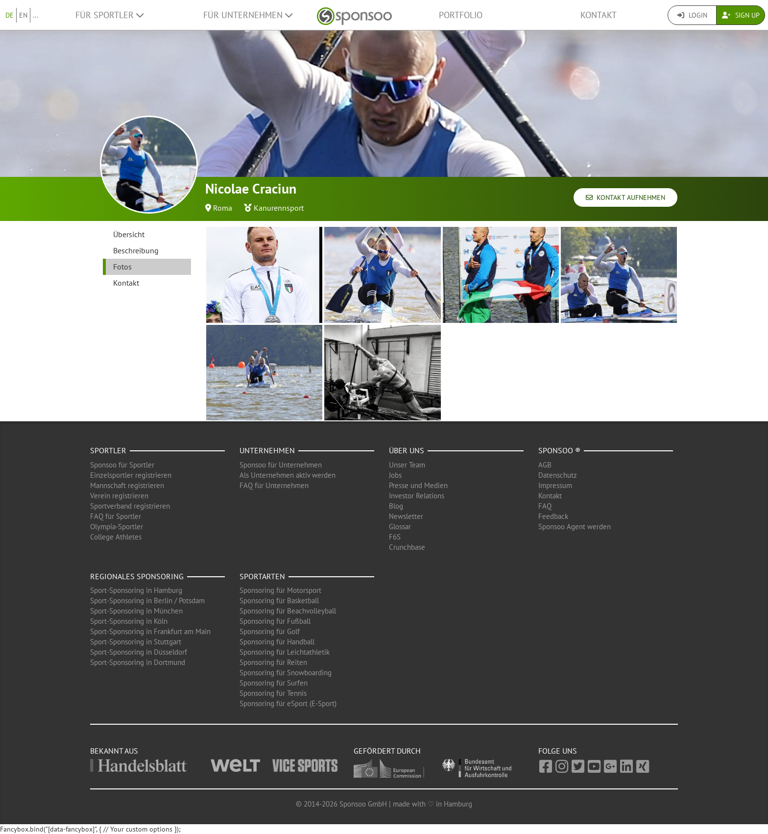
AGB (545, 464)
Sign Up (741, 15)
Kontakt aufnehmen (625, 197)
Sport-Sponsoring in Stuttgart (135, 641)
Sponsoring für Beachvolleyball (288, 610)
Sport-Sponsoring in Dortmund (137, 662)
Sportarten (262, 576)
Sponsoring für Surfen (274, 682)
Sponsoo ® (559, 450)
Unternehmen (267, 450)
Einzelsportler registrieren (130, 475)
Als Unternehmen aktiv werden (288, 475)
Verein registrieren (119, 495)
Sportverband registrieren (130, 506)
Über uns (406, 450)
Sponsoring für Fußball (275, 621)
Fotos (122, 266)
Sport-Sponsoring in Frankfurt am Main (150, 631)
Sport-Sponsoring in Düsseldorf (138, 652)
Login (692, 15)
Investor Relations (416, 495)
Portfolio (460, 15)
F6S (395, 536)
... (35, 15)
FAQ (545, 506)
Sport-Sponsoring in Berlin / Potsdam (147, 600)
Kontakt (598, 15)
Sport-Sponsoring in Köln (129, 621)
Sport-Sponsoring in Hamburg (136, 590)
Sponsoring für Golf (270, 631)
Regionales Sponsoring (137, 576)
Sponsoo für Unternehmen (281, 464)
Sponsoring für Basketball (279, 600)
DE (9, 15)
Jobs (395, 475)
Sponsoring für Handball (277, 641)
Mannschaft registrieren (127, 485)
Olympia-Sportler (116, 526)
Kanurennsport (279, 208)
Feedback (553, 516)
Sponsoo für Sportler (122, 464)
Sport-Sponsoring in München (136, 610)
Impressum (555, 485)
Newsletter (406, 516)
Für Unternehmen (247, 15)
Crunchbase (407, 547)
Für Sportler (109, 15)
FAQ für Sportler (115, 516)
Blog (396, 506)
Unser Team (407, 464)
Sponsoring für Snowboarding (286, 672)
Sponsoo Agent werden (574, 526)
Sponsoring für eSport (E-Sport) (288, 703)
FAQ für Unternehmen (274, 485)
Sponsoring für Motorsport (280, 590)
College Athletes (116, 536)
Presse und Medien (418, 485)
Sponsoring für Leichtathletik (285, 652)
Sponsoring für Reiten (273, 662)
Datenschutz (557, 475)
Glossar (400, 526)
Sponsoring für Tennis (273, 693)
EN (23, 15)
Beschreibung (136, 250)
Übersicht (128, 234)
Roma (222, 208)
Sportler (108, 450)
